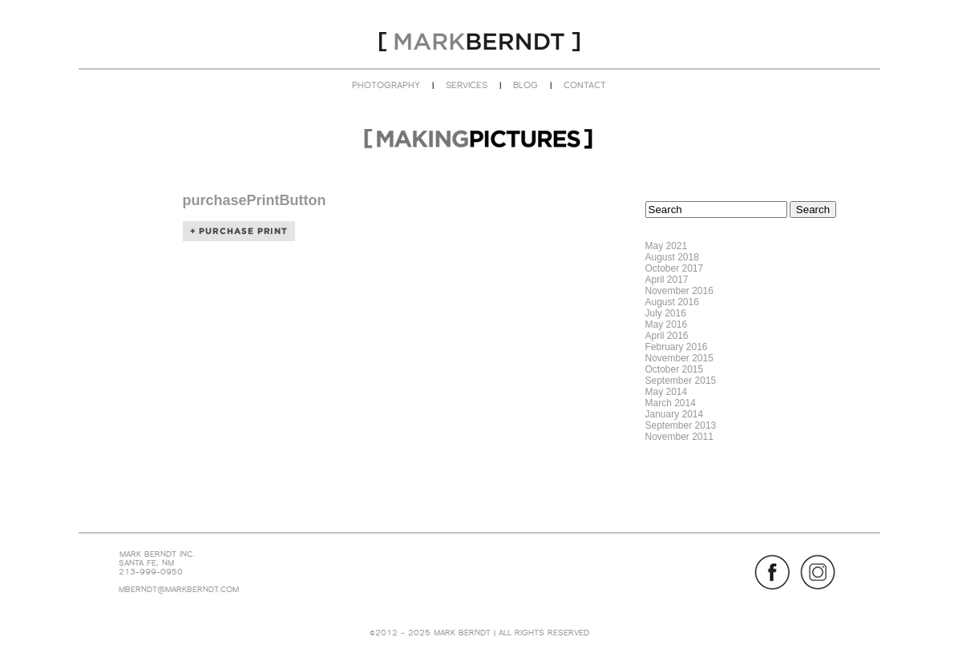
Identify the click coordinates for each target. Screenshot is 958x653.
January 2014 (674, 414)
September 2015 (681, 380)
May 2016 (666, 324)
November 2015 (679, 358)
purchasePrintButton (254, 200)
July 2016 (665, 313)
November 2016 (679, 290)
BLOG (525, 85)
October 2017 (674, 268)
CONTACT (585, 85)
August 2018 (672, 257)
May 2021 (666, 246)
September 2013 (681, 425)
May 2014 (666, 391)
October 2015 (674, 369)
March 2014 (670, 403)
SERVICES (466, 85)
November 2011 (679, 436)
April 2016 (667, 335)
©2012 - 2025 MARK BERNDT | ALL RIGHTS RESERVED (479, 632)
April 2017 (667, 279)
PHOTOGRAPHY (386, 85)
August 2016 (672, 302)
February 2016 (676, 347)
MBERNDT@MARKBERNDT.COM (179, 589)
